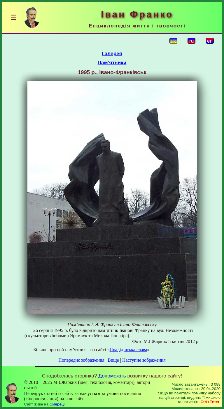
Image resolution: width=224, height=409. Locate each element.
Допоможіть (112, 376)
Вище (113, 360)
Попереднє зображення (81, 360)
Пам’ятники (112, 62)
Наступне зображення (144, 360)
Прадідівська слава (128, 349)
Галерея (112, 53)
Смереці (57, 404)
